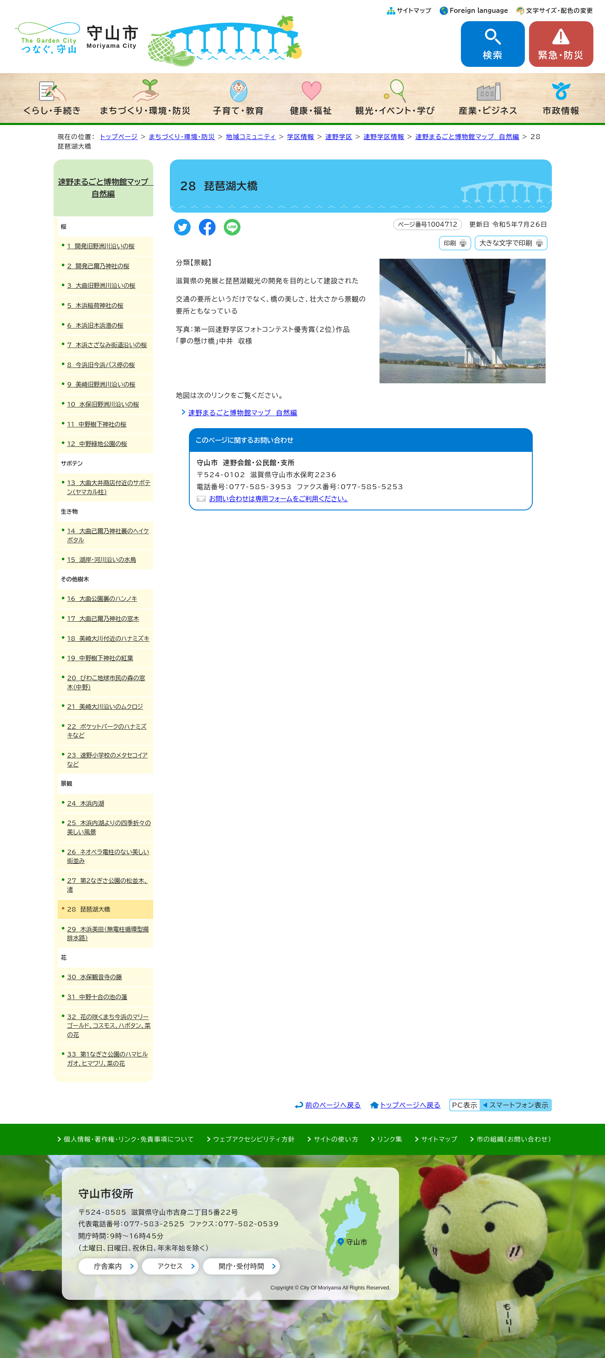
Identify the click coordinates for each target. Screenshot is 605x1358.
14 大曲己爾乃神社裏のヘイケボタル (108, 535)
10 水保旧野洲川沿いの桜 (103, 404)
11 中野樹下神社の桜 (97, 424)
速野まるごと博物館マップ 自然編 (467, 137)
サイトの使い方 (336, 1139)
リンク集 (389, 1139)
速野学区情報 (383, 137)
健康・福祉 (311, 110)
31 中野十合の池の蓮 (97, 997)
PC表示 (465, 1105)
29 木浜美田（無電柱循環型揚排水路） (108, 933)
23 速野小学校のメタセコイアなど (107, 759)
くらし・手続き (53, 110)
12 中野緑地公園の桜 (97, 444)
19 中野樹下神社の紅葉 (100, 658)
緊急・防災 (561, 55)
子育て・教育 (239, 110)
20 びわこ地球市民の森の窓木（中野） (106, 682)
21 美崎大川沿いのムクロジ (105, 707)
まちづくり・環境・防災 (145, 110)
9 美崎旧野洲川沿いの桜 (101, 384)
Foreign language (479, 10)
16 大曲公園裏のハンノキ (102, 599)
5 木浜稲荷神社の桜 (95, 305)
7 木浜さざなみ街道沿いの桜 (107, 345)
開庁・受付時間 (242, 1266)
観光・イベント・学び (395, 110)
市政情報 (561, 110)
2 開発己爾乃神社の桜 (98, 266)
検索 (493, 55)
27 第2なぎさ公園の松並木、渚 (107, 885)
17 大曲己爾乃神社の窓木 (103, 618)
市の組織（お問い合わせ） (514, 1139)
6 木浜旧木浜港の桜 (95, 325)
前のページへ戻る (333, 1105)
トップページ (119, 137)
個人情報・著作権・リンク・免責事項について (129, 1139)
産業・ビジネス (488, 110)
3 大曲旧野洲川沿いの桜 (101, 285)
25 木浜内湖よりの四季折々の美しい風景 (109, 827)
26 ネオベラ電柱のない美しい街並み (108, 856)
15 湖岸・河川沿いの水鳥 (101, 559)
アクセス (170, 1266)
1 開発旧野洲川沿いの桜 (101, 246)
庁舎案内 (108, 1266)
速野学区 (339, 137)
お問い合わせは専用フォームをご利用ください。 (278, 498)
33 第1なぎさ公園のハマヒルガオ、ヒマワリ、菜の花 (107, 1058)
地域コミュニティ (251, 137)
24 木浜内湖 (85, 803)
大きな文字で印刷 (506, 243)
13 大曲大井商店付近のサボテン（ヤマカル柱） (109, 487)
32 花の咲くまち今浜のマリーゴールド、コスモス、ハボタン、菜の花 (109, 1026)
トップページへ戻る (410, 1105)
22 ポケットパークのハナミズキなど (107, 731)
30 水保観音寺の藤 (94, 977)
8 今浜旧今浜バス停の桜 (101, 365)
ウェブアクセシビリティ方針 (254, 1139)
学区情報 (300, 137)
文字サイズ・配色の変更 (559, 10)
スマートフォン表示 (519, 1105)
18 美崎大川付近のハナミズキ (108, 638)
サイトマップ (414, 10)
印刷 (450, 243)
